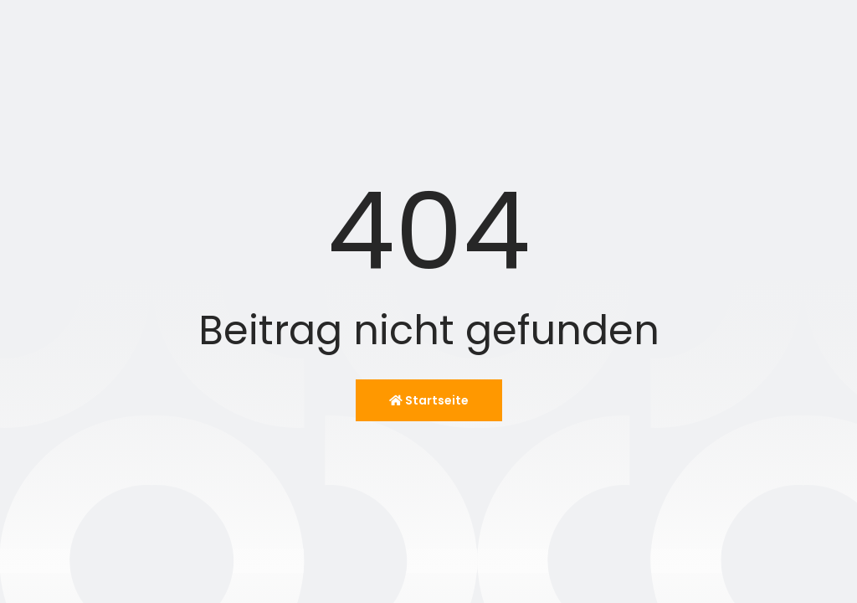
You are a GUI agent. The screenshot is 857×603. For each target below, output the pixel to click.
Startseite (429, 400)
